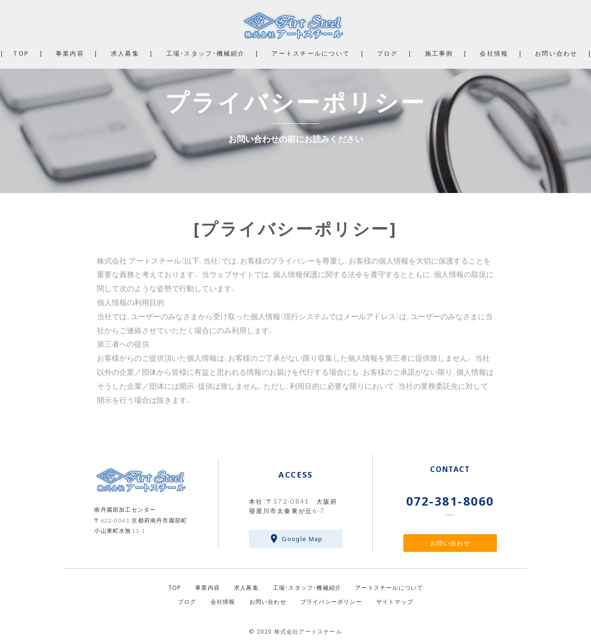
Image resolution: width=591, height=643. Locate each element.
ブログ (387, 53)
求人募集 (125, 53)
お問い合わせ (450, 542)
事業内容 (70, 53)
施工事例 (439, 53)
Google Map (302, 538)
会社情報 (494, 53)
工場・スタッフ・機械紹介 (205, 53)
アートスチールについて (310, 53)
